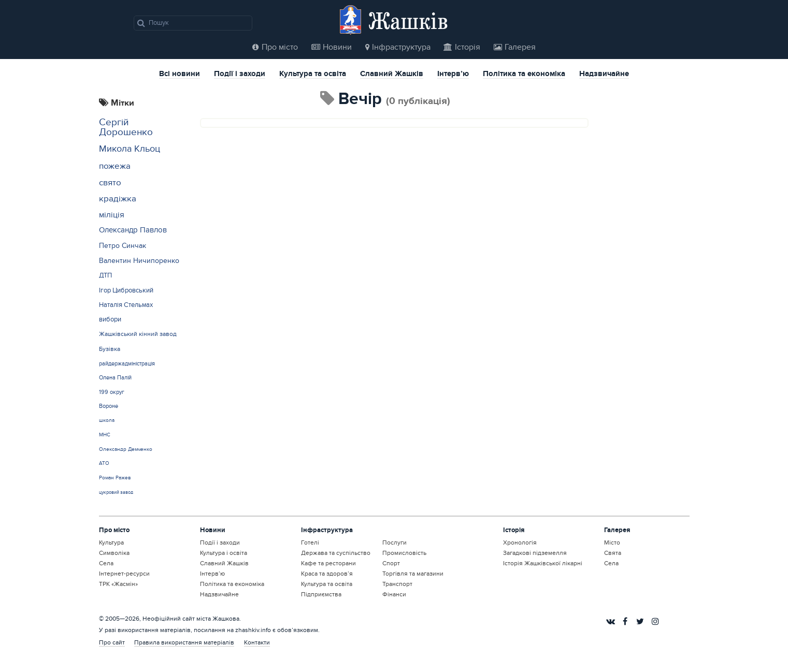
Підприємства (321, 594)
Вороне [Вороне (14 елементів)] (108, 406)
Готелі (310, 542)
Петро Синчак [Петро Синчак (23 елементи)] (122, 245)
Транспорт (397, 584)
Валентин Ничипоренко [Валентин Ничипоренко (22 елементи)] (139, 260)
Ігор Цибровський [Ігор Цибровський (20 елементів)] (126, 290)
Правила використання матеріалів (184, 642)
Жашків (408, 20)
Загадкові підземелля (535, 552)
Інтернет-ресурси (124, 573)
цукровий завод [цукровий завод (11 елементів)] (116, 492)
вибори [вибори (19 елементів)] (110, 319)
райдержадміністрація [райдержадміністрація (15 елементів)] (127, 363)
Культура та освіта (312, 74)
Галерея (515, 47)
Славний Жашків (391, 74)
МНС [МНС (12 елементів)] (104, 435)
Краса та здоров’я (327, 573)
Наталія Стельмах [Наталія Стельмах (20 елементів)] (126, 305)
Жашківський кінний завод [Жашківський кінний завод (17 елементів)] (138, 334)
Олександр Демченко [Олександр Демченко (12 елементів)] (125, 449)
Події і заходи (239, 74)
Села (106, 563)
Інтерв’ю (453, 74)
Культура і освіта (223, 552)
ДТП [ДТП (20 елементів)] (105, 275)
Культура (111, 542)
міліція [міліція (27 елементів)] (111, 215)
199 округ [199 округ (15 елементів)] (111, 392)
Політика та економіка (524, 74)
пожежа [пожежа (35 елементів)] (115, 165)
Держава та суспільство (335, 552)
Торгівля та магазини (412, 573)
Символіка (114, 552)
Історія (461, 47)
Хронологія (520, 542)
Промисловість (404, 552)
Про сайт (112, 642)
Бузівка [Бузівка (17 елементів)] (109, 349)
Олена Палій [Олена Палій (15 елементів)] (115, 377)
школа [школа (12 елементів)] (106, 420)
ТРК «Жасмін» (118, 584)
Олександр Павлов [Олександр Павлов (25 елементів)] (133, 230)
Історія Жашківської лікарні (542, 563)
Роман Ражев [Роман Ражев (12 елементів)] (115, 478)
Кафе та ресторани (328, 563)
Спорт (391, 563)
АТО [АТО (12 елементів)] (104, 463)
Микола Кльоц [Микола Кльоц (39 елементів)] (129, 148)
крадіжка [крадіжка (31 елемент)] (117, 199)
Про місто (275, 47)
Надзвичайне (604, 74)
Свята (612, 552)
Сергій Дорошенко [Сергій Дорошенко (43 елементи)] (126, 127)
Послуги (394, 542)
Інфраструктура (398, 47)
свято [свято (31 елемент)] (110, 183)
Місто (612, 542)
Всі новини (179, 74)
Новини (331, 47)
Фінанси (394, 594)
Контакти (257, 642)
